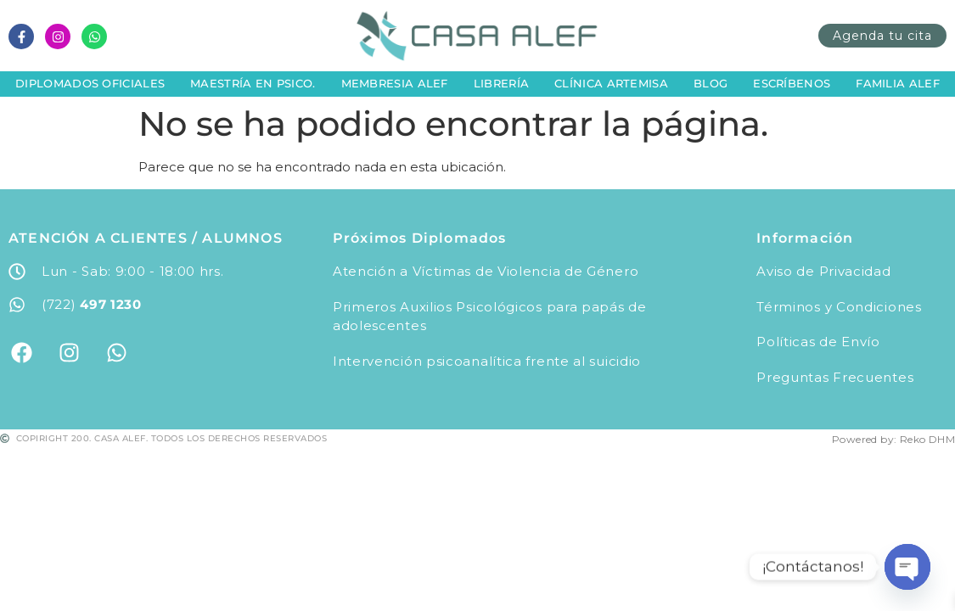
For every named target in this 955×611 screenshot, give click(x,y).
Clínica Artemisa (611, 83)
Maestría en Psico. (252, 83)
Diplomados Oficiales (90, 83)
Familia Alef (898, 83)
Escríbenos (791, 83)
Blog (710, 83)
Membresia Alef (394, 83)
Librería (501, 83)
